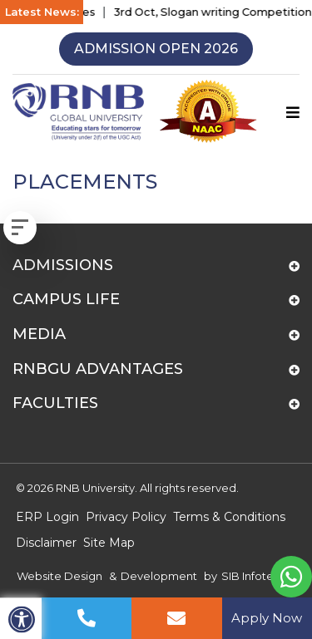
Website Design (59, 575)
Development (159, 575)
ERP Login (47, 516)
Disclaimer (46, 542)
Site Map (109, 542)
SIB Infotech (254, 575)
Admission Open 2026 (156, 49)
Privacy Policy (126, 516)
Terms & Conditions (229, 516)
